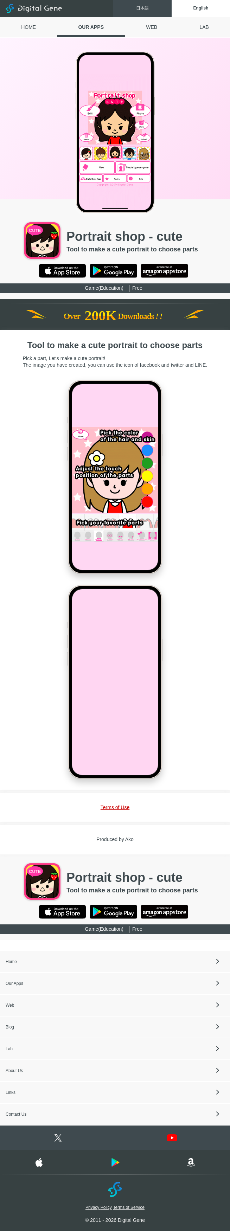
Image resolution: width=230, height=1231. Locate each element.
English (200, 8)
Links (10, 1092)
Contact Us (16, 1114)
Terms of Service (129, 1207)
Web (10, 1005)
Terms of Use (115, 807)
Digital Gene (34, 8)
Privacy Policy (98, 1207)
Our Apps (14, 983)
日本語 (141, 8)
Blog (10, 1027)
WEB (151, 27)
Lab (9, 1048)
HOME (28, 27)
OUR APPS (91, 27)
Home (11, 961)
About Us (14, 1070)
